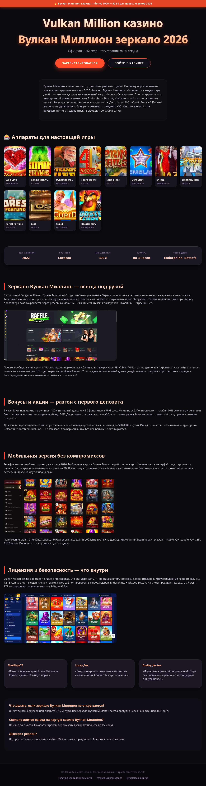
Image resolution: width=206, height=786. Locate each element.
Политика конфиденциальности (75, 777)
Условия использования (109, 777)
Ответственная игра (137, 777)
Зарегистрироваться (79, 63)
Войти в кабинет (129, 63)
